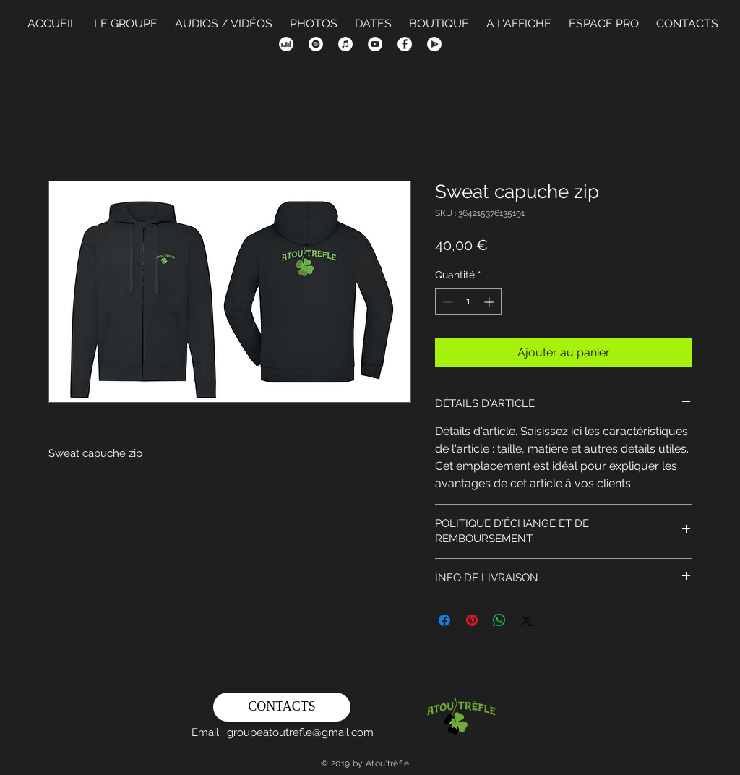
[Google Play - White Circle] (434, 44)
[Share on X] (526, 620)
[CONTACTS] (281, 707)
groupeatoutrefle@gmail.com (300, 732)
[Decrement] (446, 301)
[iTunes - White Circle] (345, 44)
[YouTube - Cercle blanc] (375, 44)
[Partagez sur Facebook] (444, 620)
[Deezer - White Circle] (286, 44)
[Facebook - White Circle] (404, 44)
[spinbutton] (468, 301)
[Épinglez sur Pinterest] (472, 620)
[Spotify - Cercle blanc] (316, 44)
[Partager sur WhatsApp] (499, 620)
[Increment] (490, 301)
